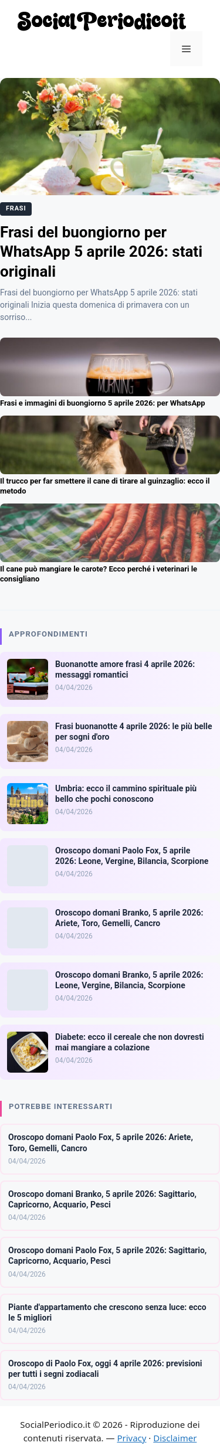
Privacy (131, 1438)
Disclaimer (175, 1438)
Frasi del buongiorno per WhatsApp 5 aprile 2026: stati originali (101, 252)
